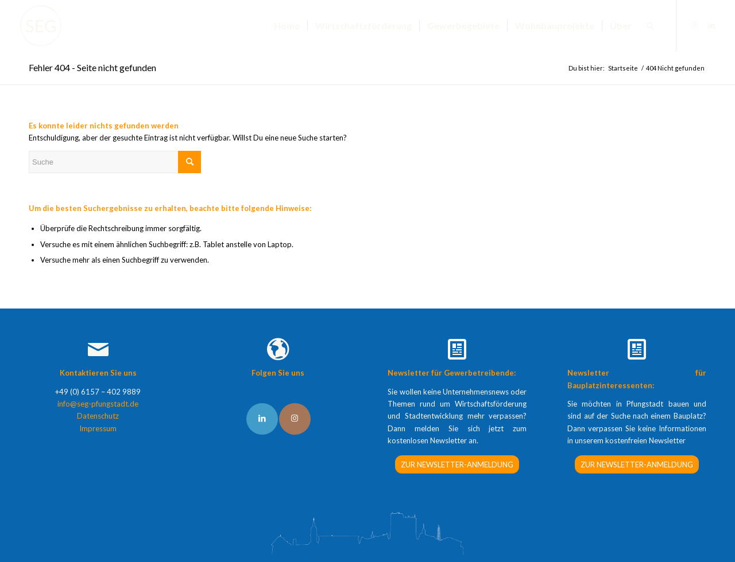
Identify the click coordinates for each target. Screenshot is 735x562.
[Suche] (650, 26)
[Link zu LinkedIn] (711, 25)
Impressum (98, 428)
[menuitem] (286, 26)
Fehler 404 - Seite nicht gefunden (92, 67)
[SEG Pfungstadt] (41, 26)
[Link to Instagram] (295, 419)
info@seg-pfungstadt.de (97, 403)
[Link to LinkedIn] (262, 419)
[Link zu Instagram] (694, 25)
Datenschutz (98, 415)
